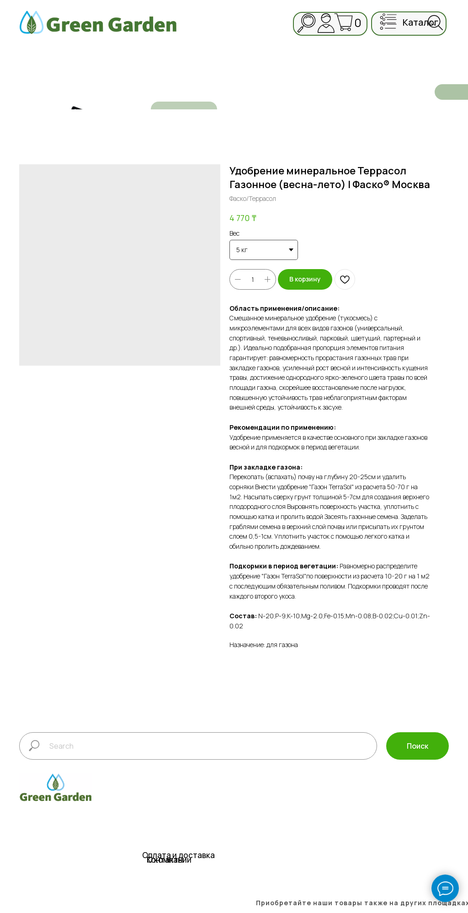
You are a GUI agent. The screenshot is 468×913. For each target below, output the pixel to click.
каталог (420, 22)
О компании (169, 859)
